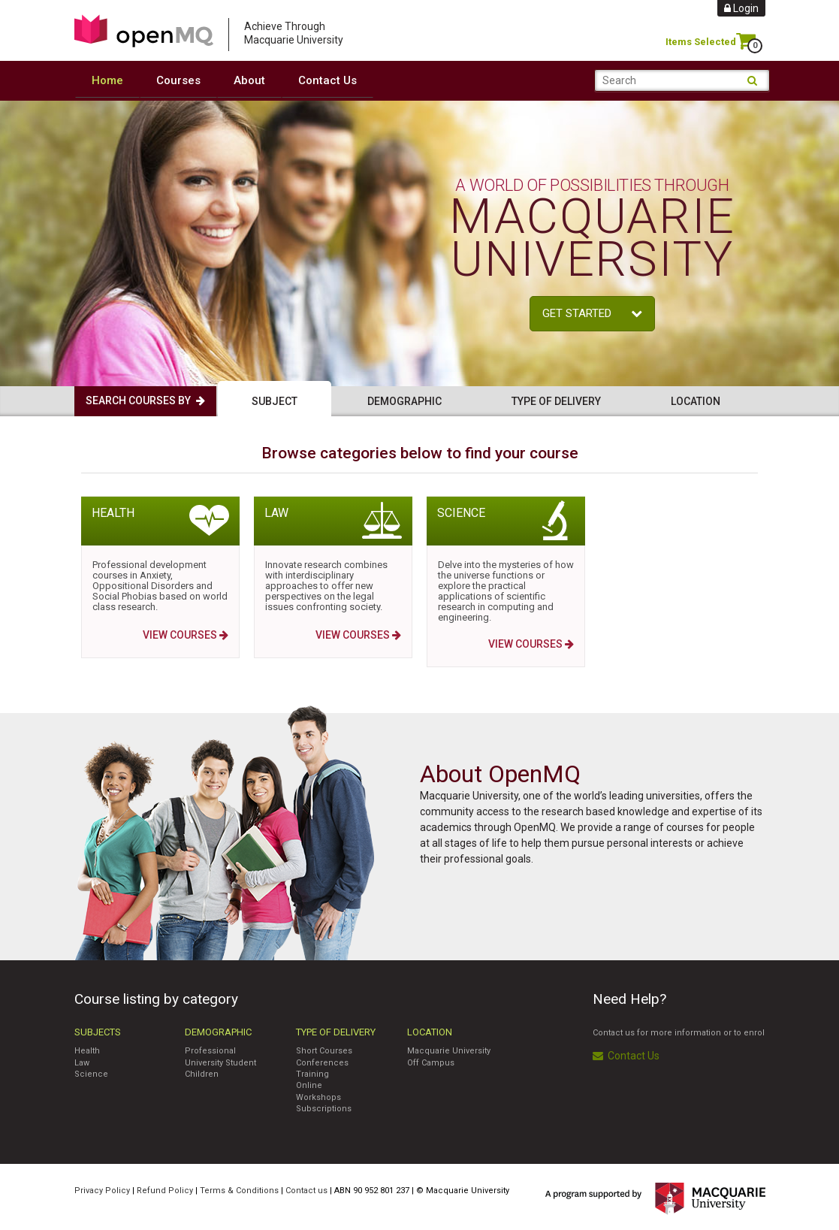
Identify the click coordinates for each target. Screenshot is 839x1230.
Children (202, 1073)
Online (309, 1084)
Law (81, 1062)
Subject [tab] (274, 400)
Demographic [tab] (404, 400)
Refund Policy (165, 1190)
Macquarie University (448, 1050)
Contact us (306, 1190)
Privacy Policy (102, 1190)
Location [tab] (695, 400)
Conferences (322, 1062)
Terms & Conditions (239, 1190)
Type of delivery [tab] (556, 400)
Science (91, 1073)
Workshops (318, 1096)
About (249, 80)
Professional (210, 1050)
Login (741, 8)
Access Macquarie (143, 30)
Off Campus (430, 1062)
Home (107, 80)
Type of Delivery (336, 1031)
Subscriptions (324, 1108)
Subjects (97, 1031)
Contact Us (327, 80)
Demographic (218, 1031)
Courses (178, 80)
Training (312, 1073)
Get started (592, 312)
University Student (220, 1062)
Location (429, 1031)
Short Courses (324, 1050)
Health (87, 1050)
